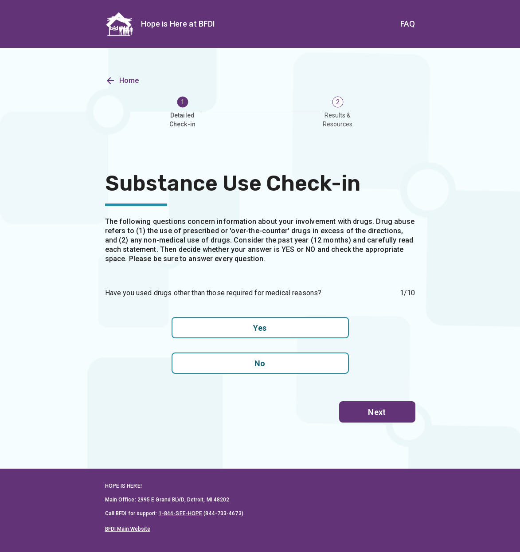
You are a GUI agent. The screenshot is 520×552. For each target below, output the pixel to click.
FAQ (407, 23)
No (260, 363)
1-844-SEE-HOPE (180, 513)
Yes (260, 327)
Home (122, 86)
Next (377, 412)
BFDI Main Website (127, 529)
